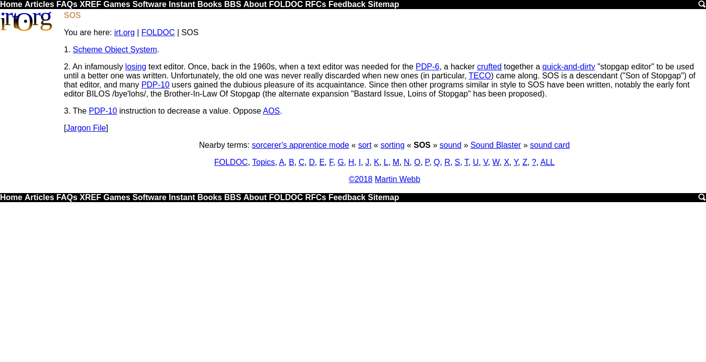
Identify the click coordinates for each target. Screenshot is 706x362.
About (255, 4)
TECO (479, 75)
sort (365, 145)
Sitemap (383, 4)
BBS (233, 4)
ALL (547, 162)
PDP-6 (427, 66)
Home (11, 4)
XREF (90, 4)
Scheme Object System (115, 49)
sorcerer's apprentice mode (300, 145)
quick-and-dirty (568, 66)
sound (451, 145)
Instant (182, 4)
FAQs (66, 4)
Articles (39, 4)
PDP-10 (155, 84)
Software (149, 4)
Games (116, 4)
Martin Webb (397, 179)
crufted (489, 66)
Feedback (347, 4)
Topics (263, 162)
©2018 (360, 179)
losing (135, 66)
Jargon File (86, 128)
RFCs (315, 4)
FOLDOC (286, 4)
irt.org (124, 32)
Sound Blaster (495, 145)
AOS (271, 111)
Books (209, 4)
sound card (550, 145)
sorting (392, 145)
